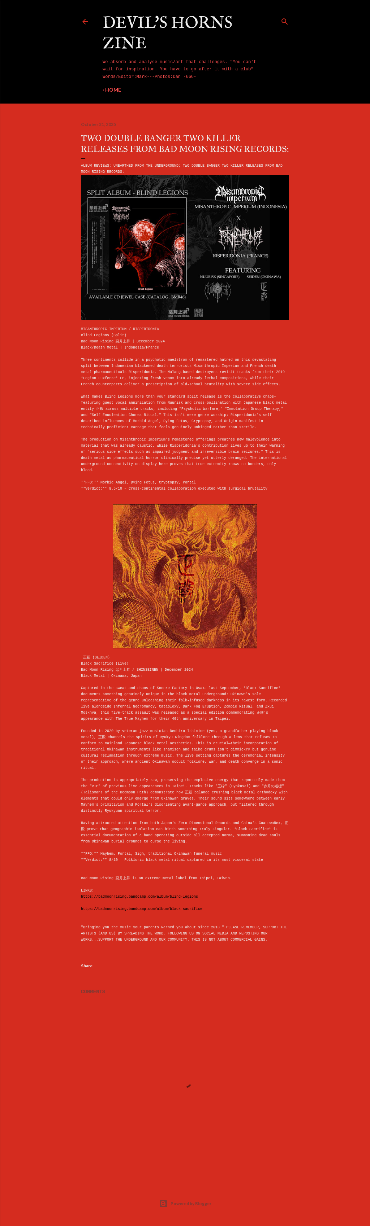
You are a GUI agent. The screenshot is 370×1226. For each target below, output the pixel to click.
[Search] (284, 20)
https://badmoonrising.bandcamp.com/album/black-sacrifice (141, 909)
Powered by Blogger (185, 1203)
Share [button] (86, 965)
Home (113, 90)
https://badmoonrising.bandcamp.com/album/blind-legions (139, 897)
